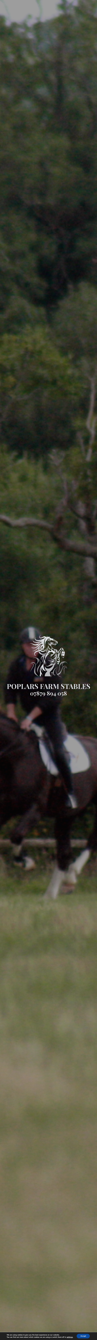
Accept (84, 1336)
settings (70, 1337)
